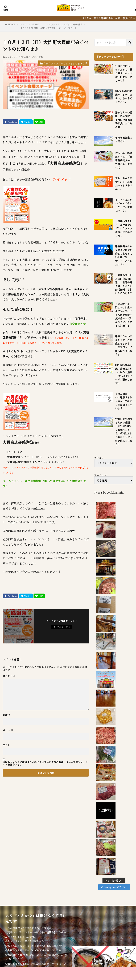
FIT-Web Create (72, 943)
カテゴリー (100, 458)
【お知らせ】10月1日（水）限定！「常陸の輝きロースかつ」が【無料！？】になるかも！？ (123, 284)
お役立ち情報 (114, 927)
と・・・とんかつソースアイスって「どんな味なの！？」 (123, 205)
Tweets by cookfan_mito (109, 492)
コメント (9, 676)
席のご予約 (77, 931)
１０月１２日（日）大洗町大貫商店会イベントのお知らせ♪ (48, 28)
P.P (119, 931)
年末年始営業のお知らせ (123, 139)
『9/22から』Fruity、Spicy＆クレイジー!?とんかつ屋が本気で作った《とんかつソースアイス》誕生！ (123, 314)
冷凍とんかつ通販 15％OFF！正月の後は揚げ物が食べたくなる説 (123, 120)
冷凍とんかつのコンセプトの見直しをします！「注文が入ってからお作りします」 (123, 345)
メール (8, 730)
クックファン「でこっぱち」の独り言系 (63, 24)
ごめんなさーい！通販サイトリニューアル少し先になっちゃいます (123, 401)
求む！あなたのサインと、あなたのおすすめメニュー (123, 183)
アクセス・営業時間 (33, 931)
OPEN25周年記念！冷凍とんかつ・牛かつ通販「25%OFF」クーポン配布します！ (123, 374)
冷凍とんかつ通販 (91, 927)
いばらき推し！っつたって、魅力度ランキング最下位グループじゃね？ (123, 73)
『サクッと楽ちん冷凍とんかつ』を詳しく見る (37, 891)
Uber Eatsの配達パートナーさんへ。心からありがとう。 (123, 96)
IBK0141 (94, 931)
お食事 (50, 927)
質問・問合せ (57, 931)
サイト (6, 745)
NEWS (37, 927)
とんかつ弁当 (67, 927)
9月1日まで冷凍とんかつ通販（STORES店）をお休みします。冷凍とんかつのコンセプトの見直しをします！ (123, 431)
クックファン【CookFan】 (82, 939)
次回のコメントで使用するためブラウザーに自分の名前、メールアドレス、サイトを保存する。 (45, 763)
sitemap (108, 931)
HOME (11, 24)
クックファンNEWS (29, 24)
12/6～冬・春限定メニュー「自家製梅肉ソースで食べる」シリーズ (123, 160)
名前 (7, 715)
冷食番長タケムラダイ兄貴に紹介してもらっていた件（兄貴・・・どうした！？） (123, 255)
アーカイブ (100, 475)
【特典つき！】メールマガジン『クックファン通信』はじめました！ (123, 228)
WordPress (107, 943)
